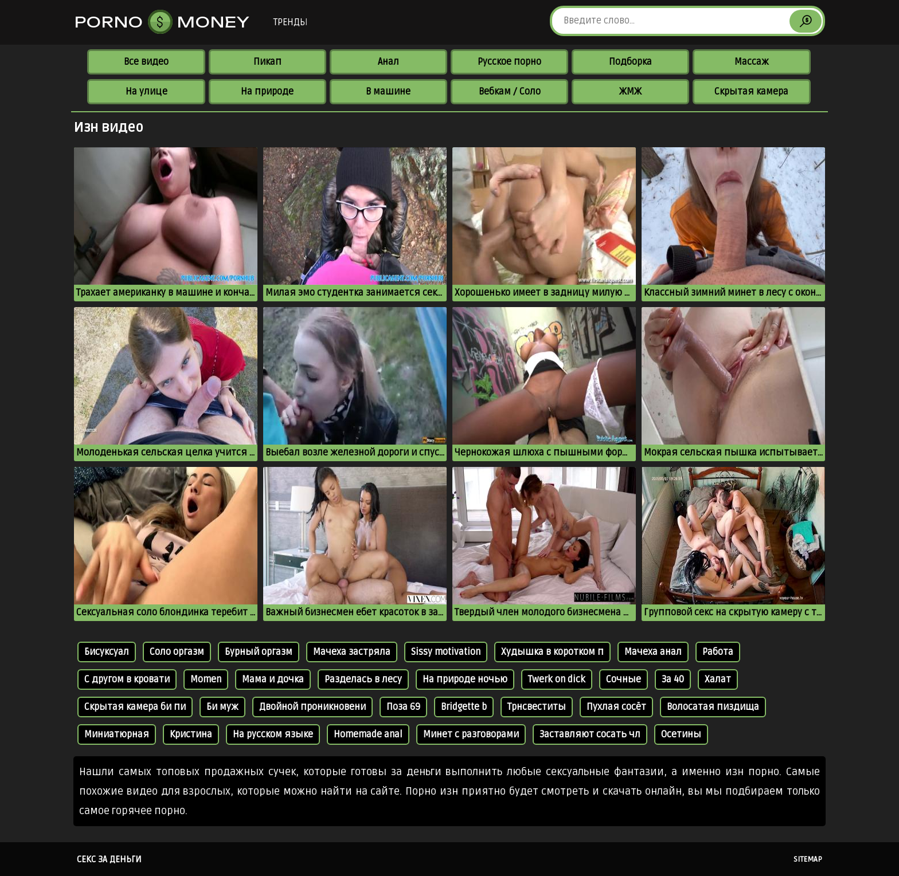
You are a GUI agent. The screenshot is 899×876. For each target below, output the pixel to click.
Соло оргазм (177, 652)
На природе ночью (465, 679)
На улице (146, 91)
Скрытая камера (751, 91)
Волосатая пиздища (713, 707)
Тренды (290, 22)
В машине (388, 91)
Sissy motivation (445, 652)
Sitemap (808, 859)
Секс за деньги (109, 859)
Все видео (146, 62)
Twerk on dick (556, 679)
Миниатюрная (116, 734)
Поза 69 (403, 707)
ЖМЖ (630, 91)
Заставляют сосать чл (590, 734)
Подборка (630, 62)
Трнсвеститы (536, 707)
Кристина (191, 734)
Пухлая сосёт (616, 707)
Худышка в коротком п (552, 652)
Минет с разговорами (471, 734)
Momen (205, 679)
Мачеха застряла (351, 652)
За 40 (673, 679)
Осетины (681, 734)
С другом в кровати (127, 679)
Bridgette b (464, 707)
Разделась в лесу (363, 679)
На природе (267, 91)
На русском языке (273, 734)
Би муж (222, 707)
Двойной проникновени (312, 707)
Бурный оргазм (258, 652)
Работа (717, 652)
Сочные (623, 679)
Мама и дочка (273, 679)
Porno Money (162, 22)
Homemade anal (368, 734)
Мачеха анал (653, 652)
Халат (718, 679)
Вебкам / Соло (510, 91)
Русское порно (509, 62)
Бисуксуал (106, 652)
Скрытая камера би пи (135, 707)
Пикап (267, 62)
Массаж (751, 62)
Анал (388, 62)
